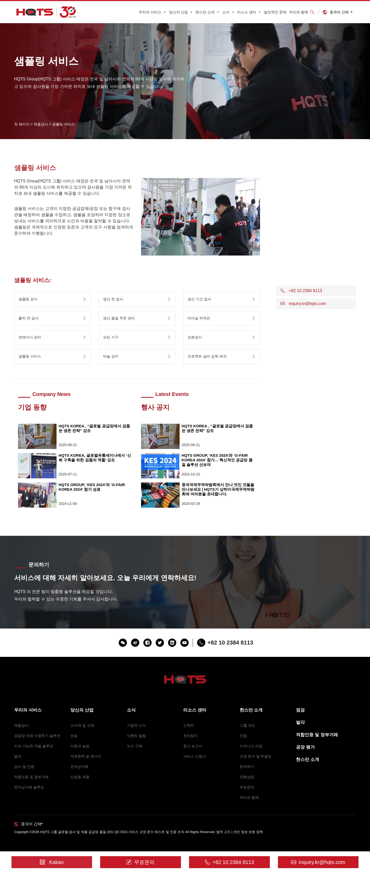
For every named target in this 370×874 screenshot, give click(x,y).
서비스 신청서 (194, 756)
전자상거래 (79, 767)
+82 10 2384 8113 (229, 862)
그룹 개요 (247, 725)
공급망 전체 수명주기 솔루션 (37, 736)
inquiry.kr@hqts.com (318, 862)
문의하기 (247, 767)
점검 (300, 710)
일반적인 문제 (275, 12)
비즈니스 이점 (251, 746)
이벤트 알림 (136, 736)
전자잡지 (190, 736)
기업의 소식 (136, 725)
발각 (17, 756)
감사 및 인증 (24, 767)
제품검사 (21, 725)
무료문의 (247, 787)
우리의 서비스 (152, 12)
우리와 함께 (298, 12)
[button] (316, 290)
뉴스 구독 (134, 746)
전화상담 (247, 777)
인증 (243, 736)
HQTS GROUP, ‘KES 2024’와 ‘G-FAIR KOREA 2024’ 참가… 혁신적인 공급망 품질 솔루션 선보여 (217, 460)
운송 (74, 736)
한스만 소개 (208, 12)
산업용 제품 (79, 777)
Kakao (48, 860)
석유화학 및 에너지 (85, 756)
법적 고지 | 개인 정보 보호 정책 (239, 832)
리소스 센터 (249, 12)
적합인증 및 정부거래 (31, 777)
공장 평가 (305, 747)
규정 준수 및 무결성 (256, 756)
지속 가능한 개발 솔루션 (33, 746)
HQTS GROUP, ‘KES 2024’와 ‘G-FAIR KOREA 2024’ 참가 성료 (92, 486)
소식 (228, 12)
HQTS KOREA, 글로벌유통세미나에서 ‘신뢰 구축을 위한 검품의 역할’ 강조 (95, 457)
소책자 (188, 725)
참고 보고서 (192, 746)
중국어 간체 (339, 12)
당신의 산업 (181, 12)
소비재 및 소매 (82, 725)
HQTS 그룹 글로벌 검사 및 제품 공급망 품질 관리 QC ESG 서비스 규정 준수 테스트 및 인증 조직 (112, 832)
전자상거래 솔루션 (29, 787)
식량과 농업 (79, 746)
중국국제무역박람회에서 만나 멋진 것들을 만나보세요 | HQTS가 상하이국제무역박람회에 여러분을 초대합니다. (218, 489)
